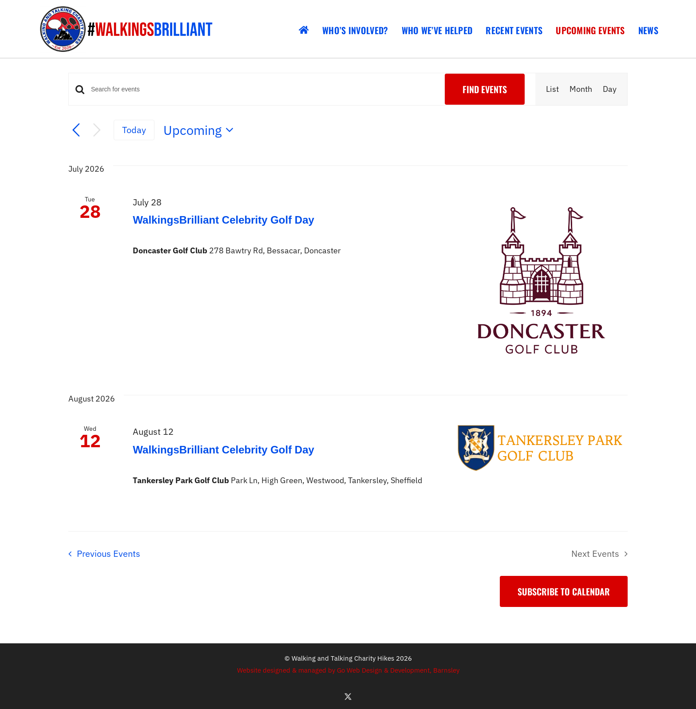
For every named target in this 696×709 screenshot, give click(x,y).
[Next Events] (97, 130)
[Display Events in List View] (552, 89)
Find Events (485, 89)
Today (134, 130)
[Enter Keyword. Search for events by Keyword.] (262, 89)
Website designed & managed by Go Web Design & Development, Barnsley (348, 670)
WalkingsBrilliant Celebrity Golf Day (223, 220)
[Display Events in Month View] (580, 89)
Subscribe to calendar (564, 591)
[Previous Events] (76, 130)
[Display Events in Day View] (610, 89)
